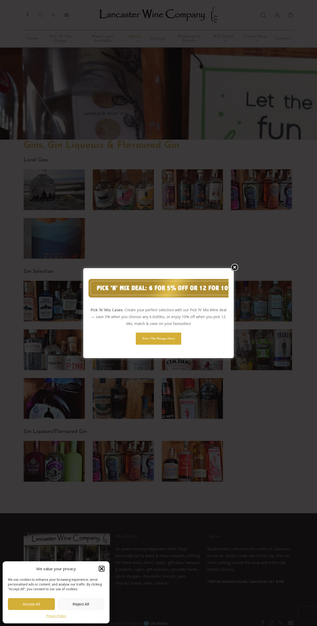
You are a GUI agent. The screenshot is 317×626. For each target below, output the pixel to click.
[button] (101, 568)
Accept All (31, 604)
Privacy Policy (56, 616)
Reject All (80, 604)
